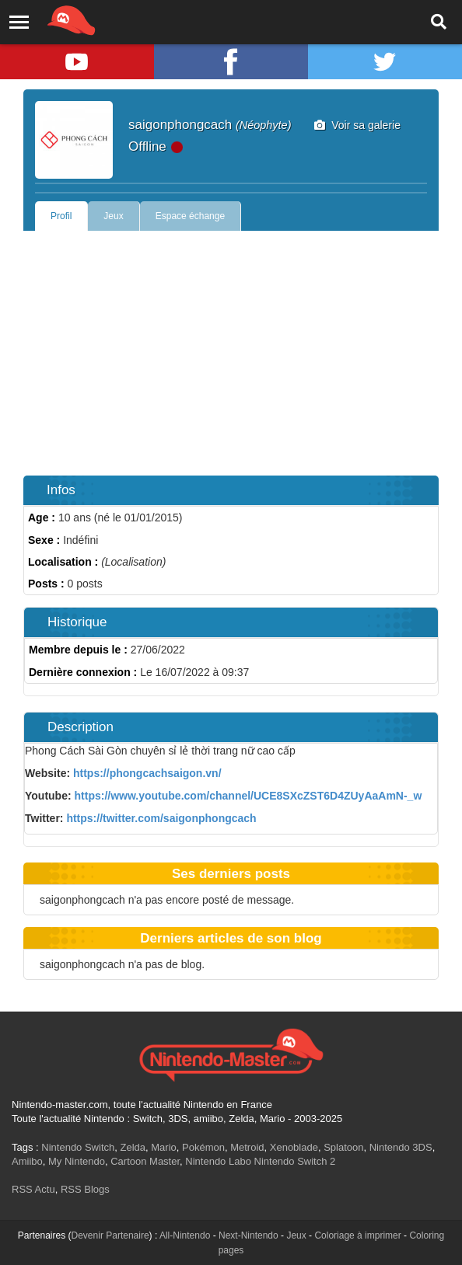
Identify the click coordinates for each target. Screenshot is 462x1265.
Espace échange (190, 216)
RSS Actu (33, 1189)
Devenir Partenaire (110, 1235)
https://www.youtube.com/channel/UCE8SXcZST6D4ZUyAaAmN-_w (248, 795)
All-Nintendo (184, 1235)
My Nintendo (76, 1161)
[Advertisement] (231, 347)
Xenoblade (294, 1147)
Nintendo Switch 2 (295, 1161)
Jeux (113, 216)
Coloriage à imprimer (357, 1235)
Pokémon (203, 1147)
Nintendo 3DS (400, 1147)
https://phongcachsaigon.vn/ (147, 773)
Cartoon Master (145, 1161)
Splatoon (343, 1147)
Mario (164, 1147)
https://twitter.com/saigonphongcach (161, 818)
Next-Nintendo (248, 1235)
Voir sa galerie (357, 125)
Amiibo (27, 1161)
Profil (61, 216)
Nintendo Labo (218, 1161)
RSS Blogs (85, 1189)
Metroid (247, 1147)
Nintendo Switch (77, 1147)
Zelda (132, 1147)
